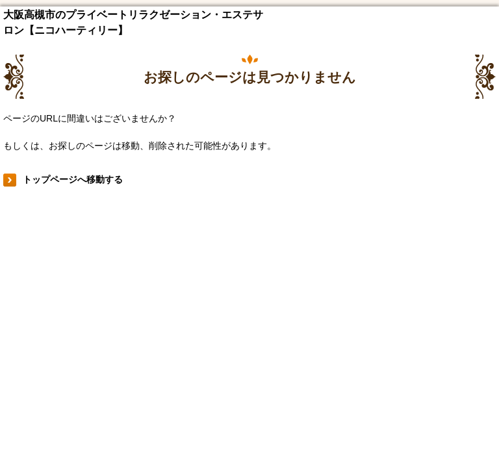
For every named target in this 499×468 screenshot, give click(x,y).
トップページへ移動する (73, 179)
